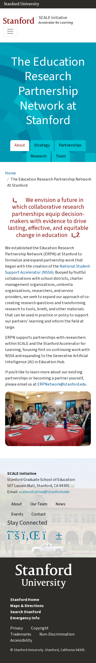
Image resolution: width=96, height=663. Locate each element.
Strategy (42, 145)
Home (10, 173)
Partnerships (70, 145)
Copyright (40, 628)
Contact (38, 514)
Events (17, 514)
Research (38, 156)
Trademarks (20, 634)
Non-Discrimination (56, 634)
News (60, 504)
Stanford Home (24, 599)
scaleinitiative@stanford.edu (44, 492)
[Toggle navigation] (10, 31)
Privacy (16, 628)
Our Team (38, 504)
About (19, 145)
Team (61, 156)
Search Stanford (25, 612)
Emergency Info (25, 618)
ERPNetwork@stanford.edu (61, 384)
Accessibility (21, 640)
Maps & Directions (27, 606)
